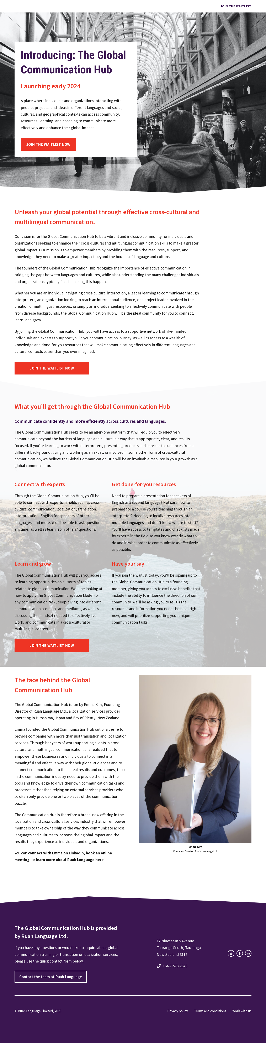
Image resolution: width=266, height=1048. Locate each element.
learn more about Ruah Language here (70, 859)
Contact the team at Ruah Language (50, 976)
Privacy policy (177, 1011)
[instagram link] (231, 953)
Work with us (241, 1011)
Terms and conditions (210, 1011)
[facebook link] (239, 953)
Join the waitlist (235, 6)
